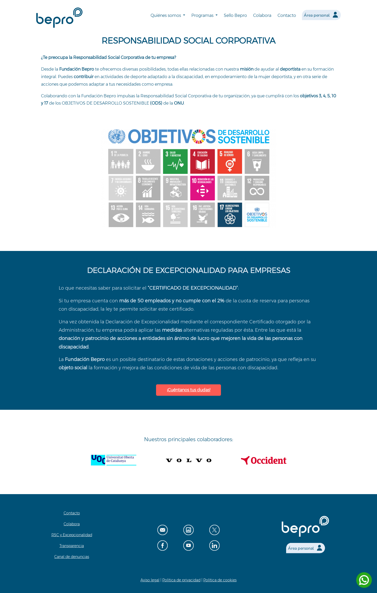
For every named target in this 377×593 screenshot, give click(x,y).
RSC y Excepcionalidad (71, 535)
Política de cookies (220, 580)
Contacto (287, 15)
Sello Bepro (235, 15)
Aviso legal (149, 580)
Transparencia (71, 545)
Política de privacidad (181, 580)
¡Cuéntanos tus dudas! (188, 389)
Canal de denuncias (71, 556)
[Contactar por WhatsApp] (364, 580)
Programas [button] (202, 15)
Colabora (262, 15)
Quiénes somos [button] (166, 15)
